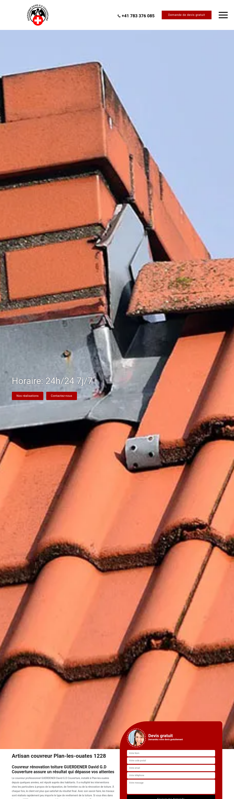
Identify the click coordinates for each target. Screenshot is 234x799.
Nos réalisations (28, 396)
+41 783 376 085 (136, 16)
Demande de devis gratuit (186, 15)
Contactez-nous (61, 396)
